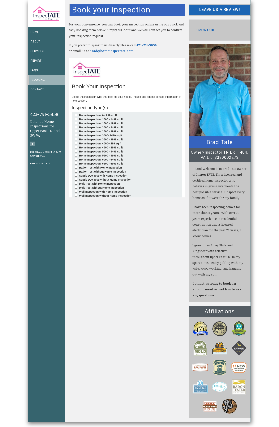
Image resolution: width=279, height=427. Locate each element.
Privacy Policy (40, 163)
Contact (37, 89)
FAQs (34, 70)
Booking (38, 79)
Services (37, 51)
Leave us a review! (219, 9)
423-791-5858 (44, 114)
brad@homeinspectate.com (112, 51)
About (35, 41)
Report (36, 60)
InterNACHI (205, 30)
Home (35, 32)
